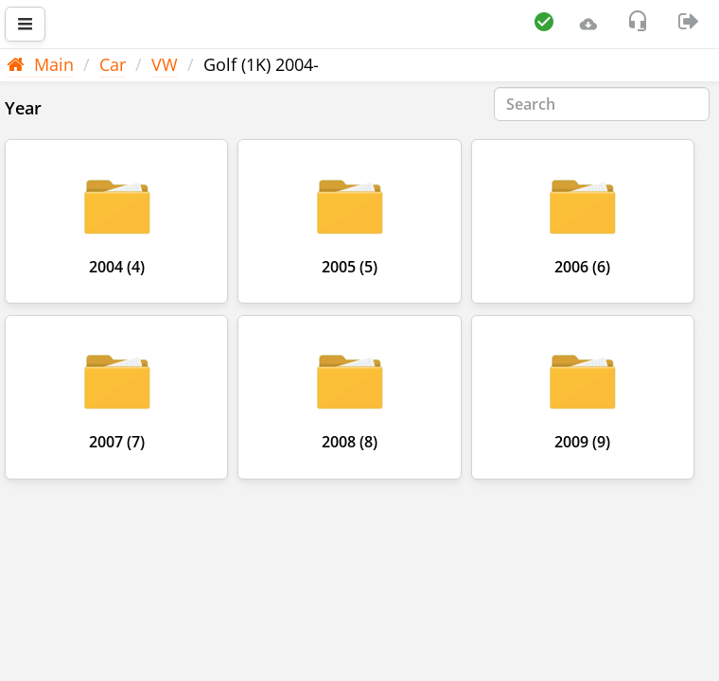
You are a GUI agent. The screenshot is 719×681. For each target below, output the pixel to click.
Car (112, 64)
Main (40, 64)
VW (164, 64)
